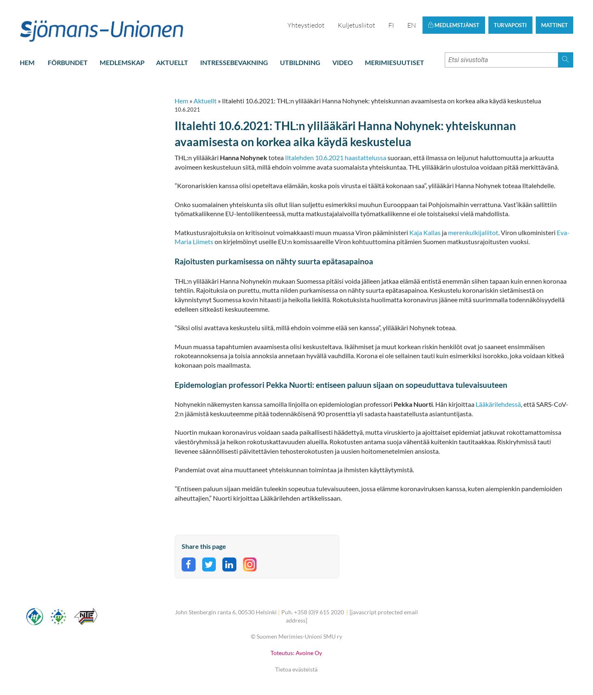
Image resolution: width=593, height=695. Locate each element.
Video (342, 62)
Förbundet (68, 62)
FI (391, 25)
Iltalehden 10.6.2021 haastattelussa (336, 157)
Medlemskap (122, 62)
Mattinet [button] (554, 25)
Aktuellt (172, 62)
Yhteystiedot (306, 25)
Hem (27, 62)
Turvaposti (510, 25)
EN (411, 25)
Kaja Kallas (425, 232)
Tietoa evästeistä (296, 669)
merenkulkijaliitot (473, 232)
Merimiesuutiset (394, 62)
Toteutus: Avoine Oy (296, 652)
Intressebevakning (234, 62)
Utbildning (300, 62)
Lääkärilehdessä (498, 404)
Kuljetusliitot (356, 25)
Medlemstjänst (453, 25)
